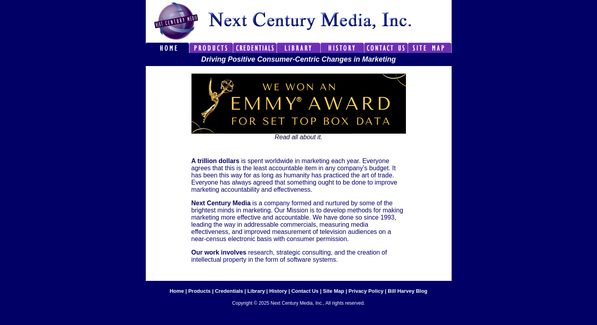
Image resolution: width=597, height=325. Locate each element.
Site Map (333, 291)
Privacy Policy (365, 291)
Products (199, 291)
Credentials (229, 291)
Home (177, 291)
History (278, 291)
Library (256, 291)
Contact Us (305, 291)
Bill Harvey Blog (407, 291)
